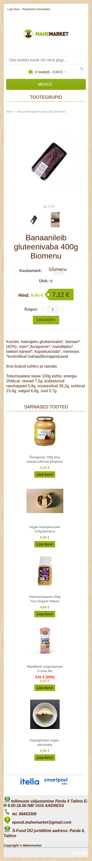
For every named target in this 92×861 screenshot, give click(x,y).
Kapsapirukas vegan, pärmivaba (45, 742)
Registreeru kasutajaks (36, 9)
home (9, 111)
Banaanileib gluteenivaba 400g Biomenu (41, 111)
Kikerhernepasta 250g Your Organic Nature (44, 599)
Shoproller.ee (79, 852)
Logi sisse (13, 9)
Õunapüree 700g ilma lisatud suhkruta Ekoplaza (44, 459)
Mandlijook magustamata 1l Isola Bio (45, 669)
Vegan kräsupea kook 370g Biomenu (44, 529)
